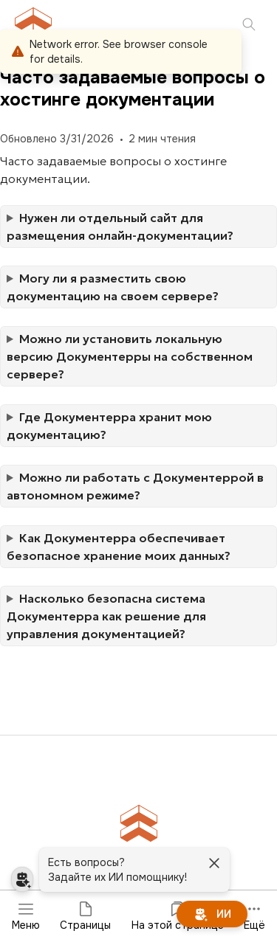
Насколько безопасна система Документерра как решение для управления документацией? (106, 616)
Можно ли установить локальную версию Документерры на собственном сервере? (130, 356)
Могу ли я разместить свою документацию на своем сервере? (114, 287)
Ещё (254, 916)
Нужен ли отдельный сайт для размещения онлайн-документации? (121, 226)
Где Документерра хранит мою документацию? (109, 425)
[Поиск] (249, 26)
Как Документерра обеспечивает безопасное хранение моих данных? (120, 546)
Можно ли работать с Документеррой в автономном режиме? (135, 486)
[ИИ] (212, 914)
